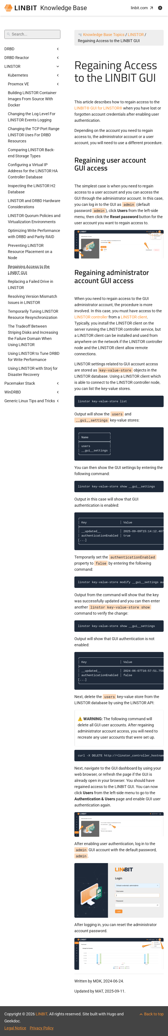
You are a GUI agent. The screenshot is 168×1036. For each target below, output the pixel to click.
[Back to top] (151, 1014)
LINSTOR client (134, 317)
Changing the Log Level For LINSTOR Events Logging (31, 116)
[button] (160, 7)
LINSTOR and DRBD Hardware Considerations (34, 203)
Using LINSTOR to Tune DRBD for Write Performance (34, 356)
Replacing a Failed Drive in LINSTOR (30, 284)
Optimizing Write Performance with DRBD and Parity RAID (34, 233)
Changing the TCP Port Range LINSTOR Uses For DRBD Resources (34, 134)
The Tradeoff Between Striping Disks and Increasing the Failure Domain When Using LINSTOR (33, 335)
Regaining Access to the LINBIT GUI (29, 269)
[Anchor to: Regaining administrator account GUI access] (160, 277)
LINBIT (41, 1014)
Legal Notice (15, 1028)
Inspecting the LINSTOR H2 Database (31, 188)
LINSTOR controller (91, 317)
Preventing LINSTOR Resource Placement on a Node (30, 251)
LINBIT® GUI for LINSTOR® (98, 108)
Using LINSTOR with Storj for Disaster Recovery (33, 371)
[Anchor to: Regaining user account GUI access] (160, 164)
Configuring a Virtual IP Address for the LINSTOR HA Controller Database (33, 170)
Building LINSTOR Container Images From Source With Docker (32, 98)
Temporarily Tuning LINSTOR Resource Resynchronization (33, 314)
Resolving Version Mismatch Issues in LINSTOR (32, 299)
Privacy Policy (42, 1028)
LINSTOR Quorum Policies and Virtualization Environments (34, 218)
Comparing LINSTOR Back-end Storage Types (31, 152)
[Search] (32, 34)
